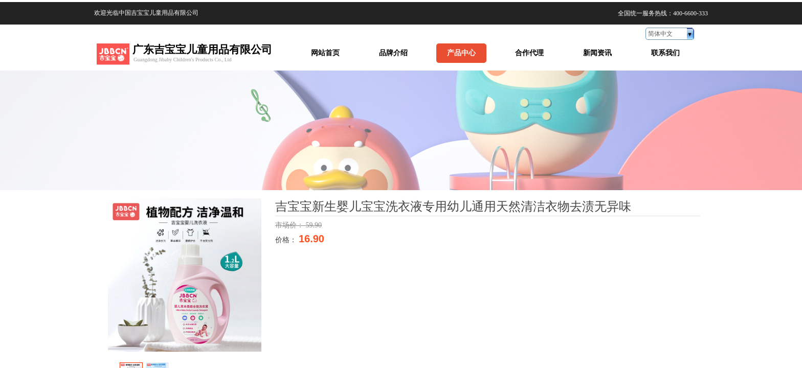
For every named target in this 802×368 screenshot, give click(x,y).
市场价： (290, 225)
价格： (287, 240)
